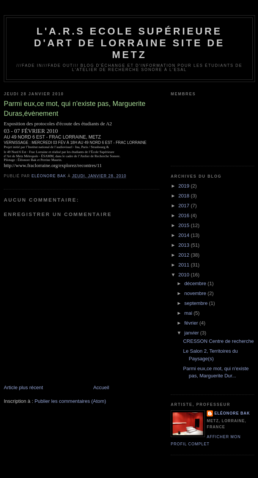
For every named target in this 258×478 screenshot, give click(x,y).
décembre (196, 283)
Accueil (101, 387)
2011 (184, 265)
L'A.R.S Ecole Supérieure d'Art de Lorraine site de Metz (129, 42)
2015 (184, 225)
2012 (184, 255)
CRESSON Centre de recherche (218, 341)
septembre (196, 303)
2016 (184, 215)
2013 (184, 245)
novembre (196, 293)
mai (189, 313)
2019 (184, 186)
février (192, 323)
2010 (184, 275)
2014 (184, 235)
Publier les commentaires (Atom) (70, 401)
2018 (184, 196)
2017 (184, 205)
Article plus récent (23, 387)
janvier (192, 333)
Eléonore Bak (232, 413)
